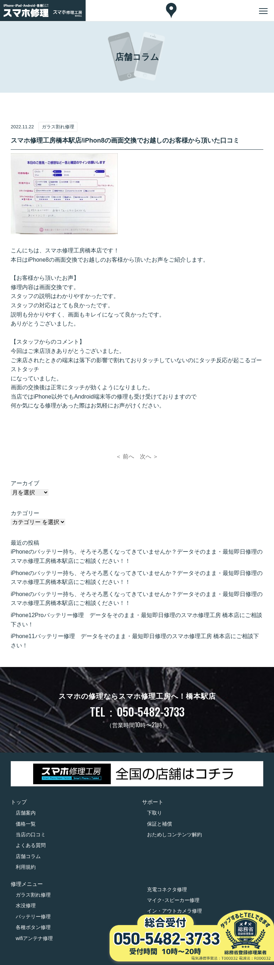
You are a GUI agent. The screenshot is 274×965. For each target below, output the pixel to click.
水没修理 (26, 905)
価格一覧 (26, 824)
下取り (154, 813)
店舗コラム (28, 856)
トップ (19, 802)
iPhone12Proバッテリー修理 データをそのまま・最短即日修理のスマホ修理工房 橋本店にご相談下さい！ (136, 619)
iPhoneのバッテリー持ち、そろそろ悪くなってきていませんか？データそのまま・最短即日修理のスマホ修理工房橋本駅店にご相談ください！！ (137, 556)
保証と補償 (159, 824)
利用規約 (26, 867)
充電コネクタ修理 (167, 889)
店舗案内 (26, 813)
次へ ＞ (149, 456)
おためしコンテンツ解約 (174, 834)
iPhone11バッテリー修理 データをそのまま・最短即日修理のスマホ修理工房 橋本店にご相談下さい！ (135, 640)
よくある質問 (31, 845)
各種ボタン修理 (33, 927)
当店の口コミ (31, 834)
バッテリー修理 (33, 916)
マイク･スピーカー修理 (173, 900)
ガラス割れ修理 (33, 895)
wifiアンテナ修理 (34, 938)
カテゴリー (25, 513)
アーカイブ (25, 483)
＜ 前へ (125, 456)
